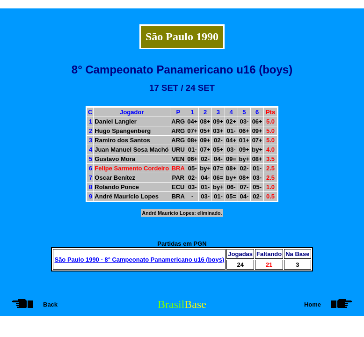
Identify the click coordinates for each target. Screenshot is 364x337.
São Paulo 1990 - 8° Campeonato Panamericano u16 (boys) (139, 259)
